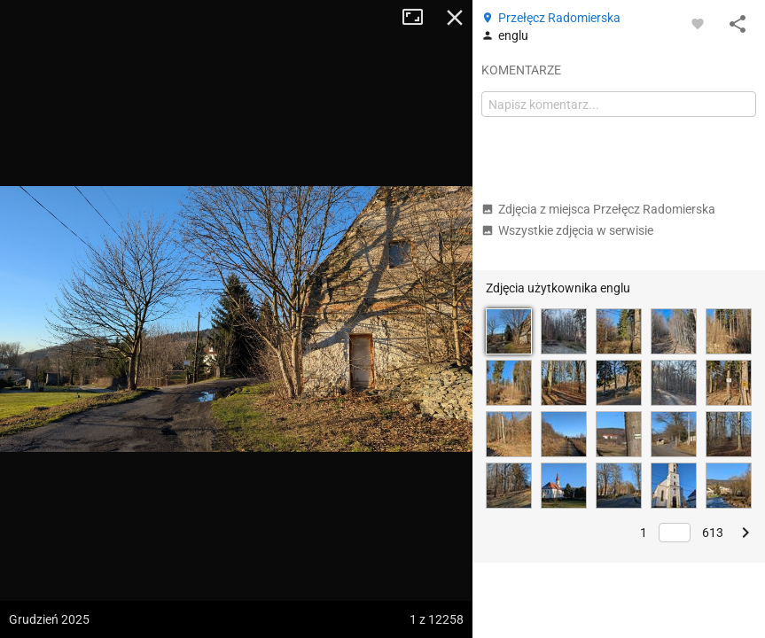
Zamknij (454, 17)
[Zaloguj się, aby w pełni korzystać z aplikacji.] (697, 23)
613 (712, 532)
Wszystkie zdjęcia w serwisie (567, 230)
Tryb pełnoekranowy (419, 17)
